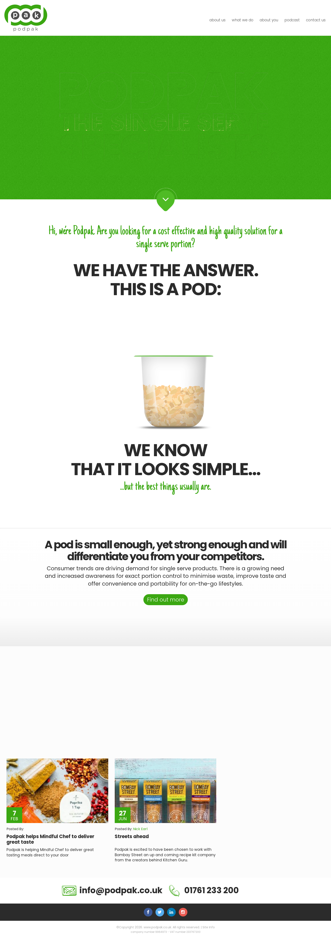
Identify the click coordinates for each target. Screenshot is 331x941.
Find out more (165, 599)
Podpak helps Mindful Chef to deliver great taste (50, 839)
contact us (316, 20)
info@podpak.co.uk (111, 891)
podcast (292, 20)
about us (217, 20)
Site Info (208, 927)
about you (269, 20)
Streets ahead (132, 837)
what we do (242, 20)
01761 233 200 (204, 891)
